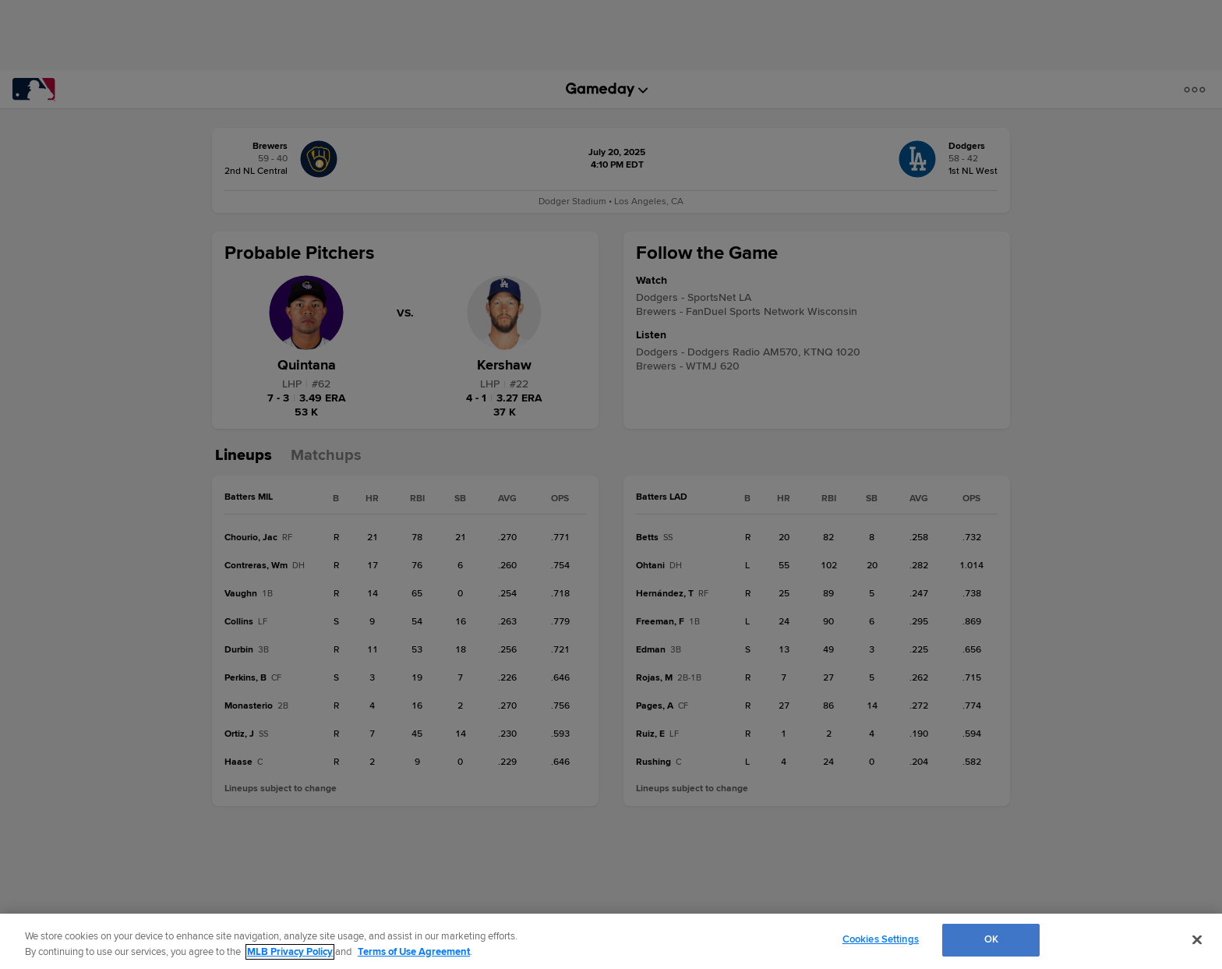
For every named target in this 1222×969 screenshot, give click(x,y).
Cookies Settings (880, 939)
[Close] (1197, 939)
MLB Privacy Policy (290, 952)
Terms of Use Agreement (414, 952)
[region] (611, 941)
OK (991, 939)
